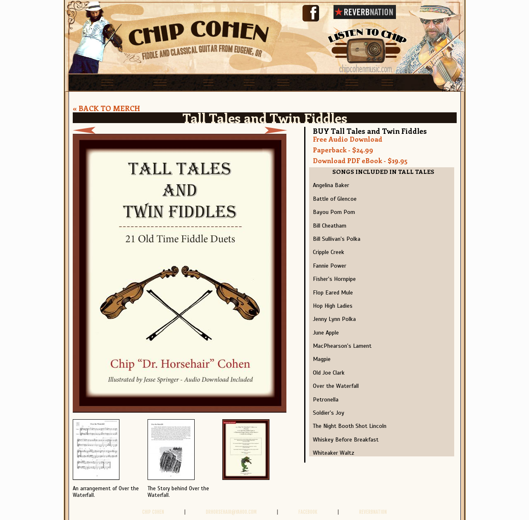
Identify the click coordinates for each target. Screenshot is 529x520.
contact (424, 82)
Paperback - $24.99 (343, 149)
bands (228, 82)
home (84, 82)
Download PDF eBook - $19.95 (360, 160)
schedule (132, 82)
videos (378, 82)
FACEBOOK (307, 512)
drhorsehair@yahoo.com (231, 512)
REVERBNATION (373, 512)
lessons (185, 82)
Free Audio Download (347, 139)
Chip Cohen (153, 512)
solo (265, 82)
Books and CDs (320, 82)
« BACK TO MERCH (106, 108)
